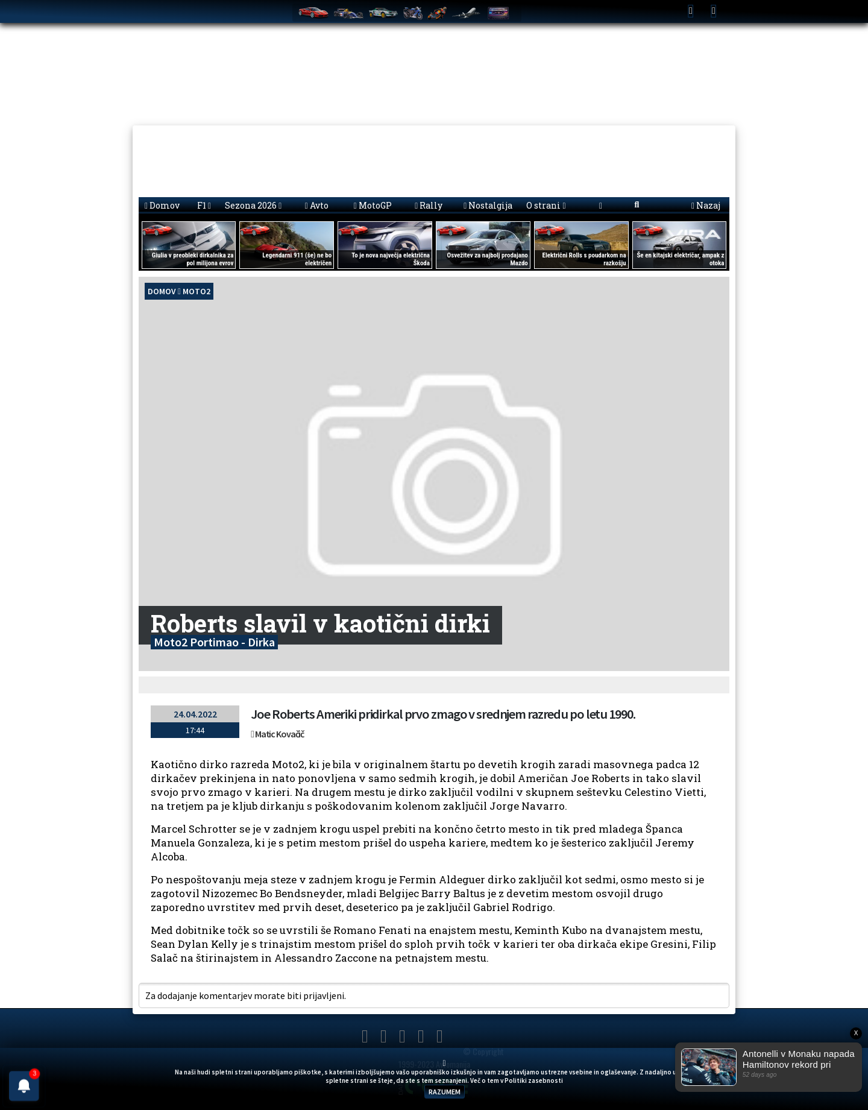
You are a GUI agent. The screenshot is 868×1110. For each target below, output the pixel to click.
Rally (428, 205)
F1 (204, 205)
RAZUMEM (445, 1091)
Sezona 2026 (253, 205)
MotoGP (373, 205)
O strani (545, 205)
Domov (162, 205)
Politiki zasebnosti (534, 1080)
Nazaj (705, 205)
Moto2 (196, 291)
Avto (317, 205)
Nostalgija (488, 205)
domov (162, 291)
